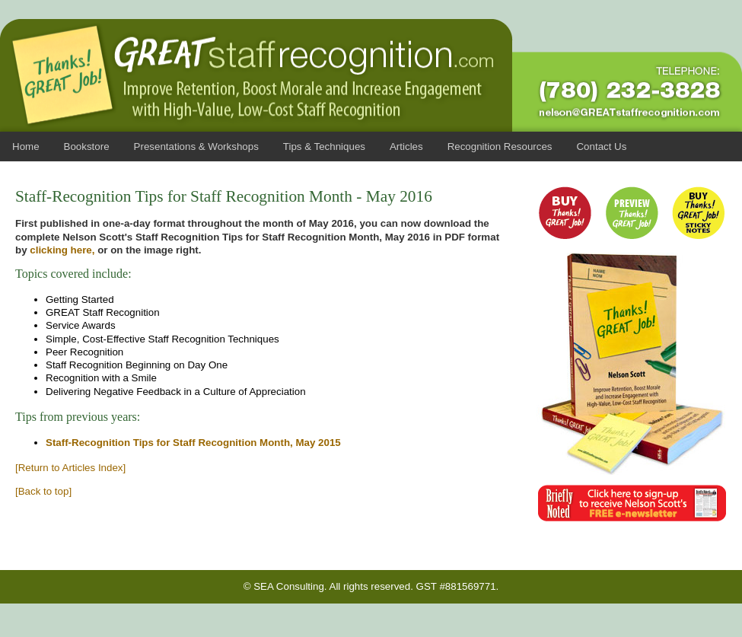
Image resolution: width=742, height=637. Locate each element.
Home (26, 146)
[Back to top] (43, 491)
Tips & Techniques (324, 146)
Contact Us (601, 146)
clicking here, (62, 250)
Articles (406, 146)
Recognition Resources (500, 146)
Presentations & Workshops (196, 146)
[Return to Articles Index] (70, 467)
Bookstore (87, 146)
